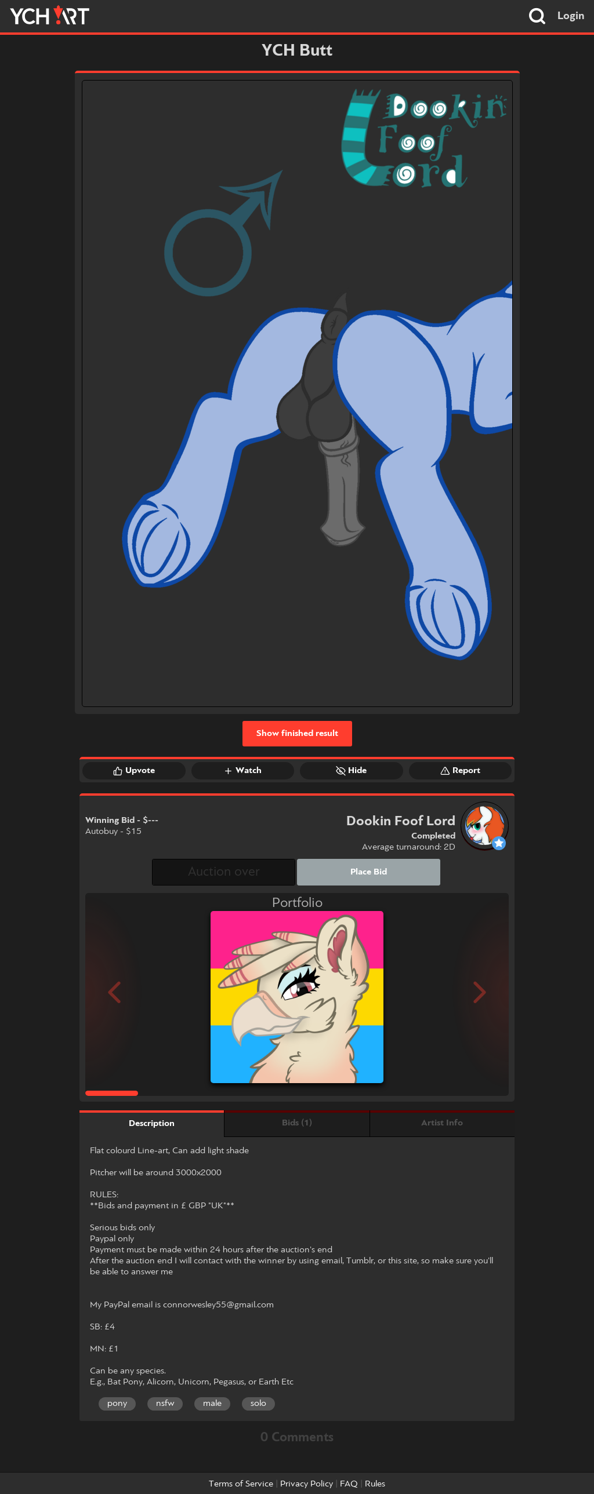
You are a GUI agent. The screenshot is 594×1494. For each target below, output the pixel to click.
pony (117, 1403)
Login (571, 16)
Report (460, 770)
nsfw (165, 1403)
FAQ (349, 1484)
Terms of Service (241, 1484)
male (212, 1403)
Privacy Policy (306, 1484)
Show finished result (297, 733)
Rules (375, 1484)
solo (258, 1403)
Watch (242, 770)
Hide (351, 770)
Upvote (134, 770)
